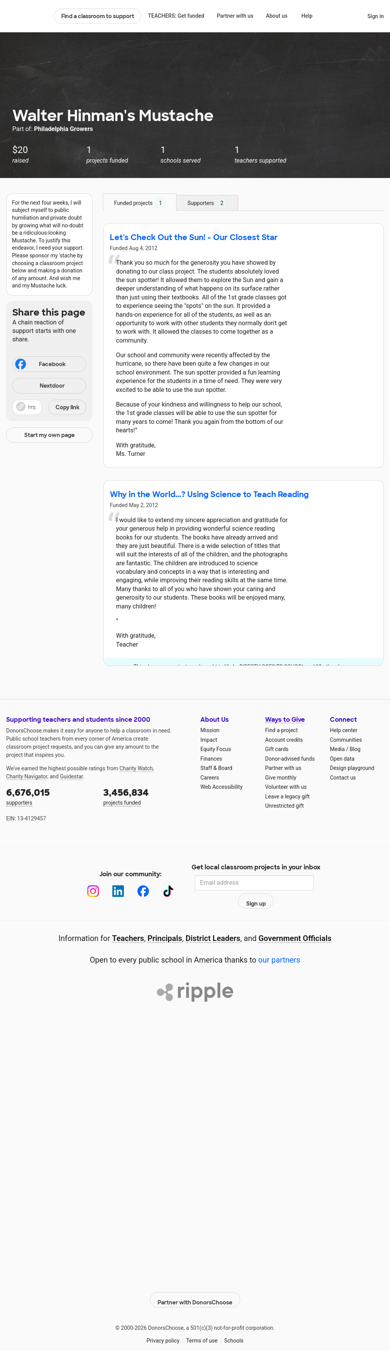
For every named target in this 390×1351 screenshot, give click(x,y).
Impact (208, 740)
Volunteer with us (286, 787)
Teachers (128, 921)
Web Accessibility (221, 787)
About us (276, 16)
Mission (209, 730)
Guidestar (71, 776)
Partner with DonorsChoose (195, 1278)
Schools (234, 1320)
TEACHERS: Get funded (176, 16)
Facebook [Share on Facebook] (40, 365)
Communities (346, 740)
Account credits (284, 740)
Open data (342, 759)
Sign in (375, 16)
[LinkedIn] (110, 883)
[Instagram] (85, 883)
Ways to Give (285, 720)
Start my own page (49, 435)
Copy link (67, 407)
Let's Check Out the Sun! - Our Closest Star (194, 237)
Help (307, 16)
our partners (279, 943)
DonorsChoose (26, 16)
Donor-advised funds (290, 759)
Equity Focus (215, 749)
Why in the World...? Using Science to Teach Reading (209, 494)
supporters (49, 796)
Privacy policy (162, 1320)
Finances (211, 759)
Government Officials (295, 921)
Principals (165, 921)
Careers (209, 778)
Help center (343, 730)
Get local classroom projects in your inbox (256, 868)
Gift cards (277, 749)
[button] (49, 407)
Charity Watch (136, 768)
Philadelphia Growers (63, 129)
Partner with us (235, 16)
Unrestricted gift (284, 806)
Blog (355, 749)
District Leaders (213, 921)
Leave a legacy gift (287, 796)
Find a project (281, 730)
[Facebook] (135, 883)
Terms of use (202, 1320)
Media (337, 749)
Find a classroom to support (97, 16)
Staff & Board (216, 768)
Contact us (343, 778)
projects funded (146, 796)
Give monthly (280, 778)
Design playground (352, 768)
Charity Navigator (26, 776)
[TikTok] (160, 883)
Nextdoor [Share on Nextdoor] (40, 386)
